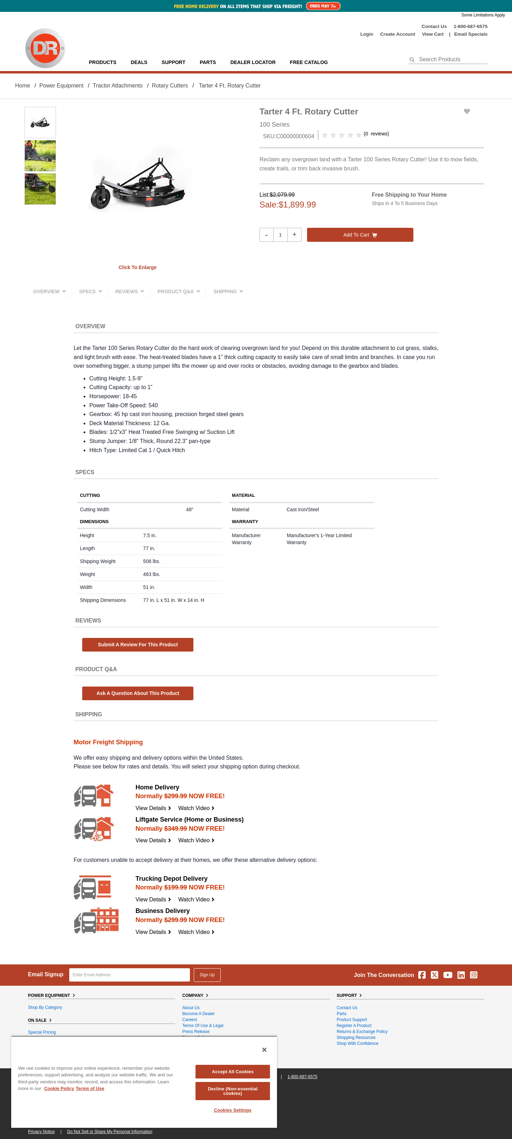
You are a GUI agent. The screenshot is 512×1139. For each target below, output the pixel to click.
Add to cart (360, 235)
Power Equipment (61, 86)
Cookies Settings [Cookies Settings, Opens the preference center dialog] (233, 1110)
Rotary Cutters (170, 86)
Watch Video (196, 808)
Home (22, 86)
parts (208, 62)
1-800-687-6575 (471, 26)
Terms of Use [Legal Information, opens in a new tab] (90, 1088)
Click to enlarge (138, 267)
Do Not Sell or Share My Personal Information (109, 1131)
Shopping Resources (356, 1037)
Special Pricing (42, 1032)
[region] (144, 1082)
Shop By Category (45, 1007)
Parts (342, 1013)
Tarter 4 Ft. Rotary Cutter (230, 86)
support (173, 62)
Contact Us (434, 26)
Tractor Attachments (118, 86)
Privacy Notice (41, 1131)
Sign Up (207, 974)
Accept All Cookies (233, 1071)
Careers (189, 1019)
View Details (153, 808)
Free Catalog (309, 62)
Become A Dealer (198, 1013)
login (366, 34)
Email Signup (45, 974)
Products (102, 62)
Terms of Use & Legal (202, 1025)
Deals (139, 62)
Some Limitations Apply (483, 15)
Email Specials (471, 34)
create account (397, 34)
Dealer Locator (253, 62)
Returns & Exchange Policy (362, 1031)
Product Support (352, 1019)
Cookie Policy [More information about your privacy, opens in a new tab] (59, 1088)
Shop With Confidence (357, 1043)
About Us (190, 1007)
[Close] (264, 1049)
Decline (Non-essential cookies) (232, 1091)
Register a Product (354, 1025)
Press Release (195, 1031)
